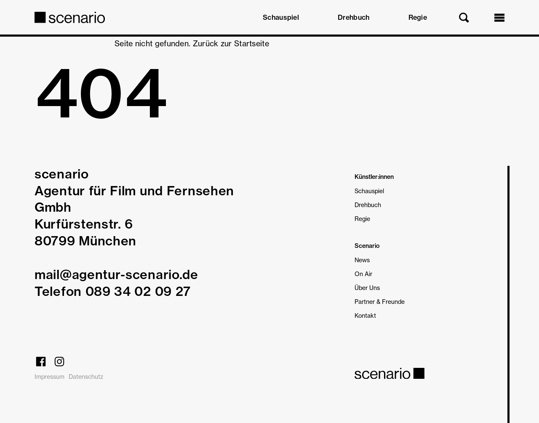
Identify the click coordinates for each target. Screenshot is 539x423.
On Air (363, 273)
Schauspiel (281, 17)
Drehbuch (353, 17)
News (362, 259)
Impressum (49, 376)
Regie (417, 17)
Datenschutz (86, 376)
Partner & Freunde (380, 301)
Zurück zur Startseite (231, 43)
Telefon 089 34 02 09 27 (113, 291)
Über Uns (367, 287)
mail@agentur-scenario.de (116, 274)
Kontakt (365, 315)
